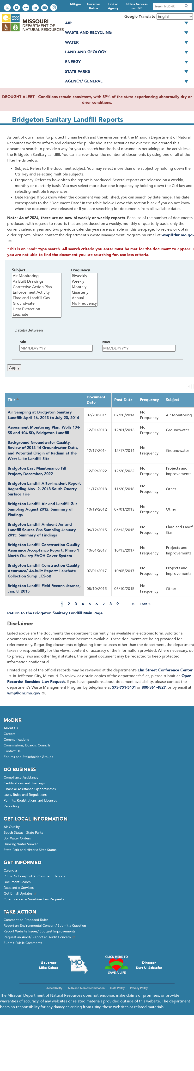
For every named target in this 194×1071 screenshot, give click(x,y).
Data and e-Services (19, 887)
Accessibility (54, 988)
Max (106, 342)
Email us (45, 8)
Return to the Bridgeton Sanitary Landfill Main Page (55, 613)
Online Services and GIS (137, 6)
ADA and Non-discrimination (86, 988)
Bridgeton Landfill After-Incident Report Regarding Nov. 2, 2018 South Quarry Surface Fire (44, 489)
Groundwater (36, 303)
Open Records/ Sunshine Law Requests (34, 899)
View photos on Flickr (26, 8)
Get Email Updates (20, 893)
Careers (9, 734)
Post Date (123, 399)
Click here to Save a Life (116, 964)
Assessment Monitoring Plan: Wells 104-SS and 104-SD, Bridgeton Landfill (44, 430)
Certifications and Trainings (24, 783)
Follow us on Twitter (8, 8)
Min (22, 342)
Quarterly (84, 292)
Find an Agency (113, 6)
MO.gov (75, 4)
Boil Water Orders (17, 838)
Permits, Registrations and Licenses (30, 800)
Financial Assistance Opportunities (30, 789)
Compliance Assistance (21, 777)
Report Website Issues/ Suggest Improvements (39, 931)
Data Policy (117, 988)
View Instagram (54, 8)
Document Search (17, 882)
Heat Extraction (36, 309)
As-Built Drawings (36, 281)
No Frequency (84, 303)
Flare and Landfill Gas (36, 298)
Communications (16, 739)
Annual (84, 298)
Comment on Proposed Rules (26, 920)
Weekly (84, 281)
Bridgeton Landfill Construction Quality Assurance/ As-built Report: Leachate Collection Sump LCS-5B (44, 571)
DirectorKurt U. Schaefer (149, 965)
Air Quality (12, 827)
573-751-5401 (124, 687)
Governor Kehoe (93, 6)
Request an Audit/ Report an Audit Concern (40, 937)
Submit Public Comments (23, 943)
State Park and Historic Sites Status (30, 850)
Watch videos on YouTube (17, 8)
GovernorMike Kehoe (48, 965)
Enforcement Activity (36, 292)
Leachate (36, 314)
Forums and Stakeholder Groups (28, 757)
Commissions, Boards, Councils (27, 745)
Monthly (84, 287)
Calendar (10, 870)
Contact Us (12, 751)
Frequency (80, 270)
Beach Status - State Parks (23, 832)
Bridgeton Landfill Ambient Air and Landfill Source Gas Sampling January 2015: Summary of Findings (42, 530)
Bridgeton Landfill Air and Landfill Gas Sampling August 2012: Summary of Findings (42, 509)
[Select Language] (175, 16)
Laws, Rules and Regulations (25, 794)
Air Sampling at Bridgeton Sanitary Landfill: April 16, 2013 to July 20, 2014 (43, 415)
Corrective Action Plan (36, 287)
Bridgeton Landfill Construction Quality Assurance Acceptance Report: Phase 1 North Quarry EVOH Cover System (44, 550)
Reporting (11, 806)
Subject (18, 270)
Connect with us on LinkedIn (36, 8)
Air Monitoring (36, 276)
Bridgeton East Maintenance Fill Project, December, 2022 (37, 471)
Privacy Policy (139, 988)
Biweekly (84, 276)
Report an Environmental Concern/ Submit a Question (45, 925)
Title (13, 399)
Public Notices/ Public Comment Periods (34, 876)
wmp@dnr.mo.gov (26, 693)
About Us (11, 728)
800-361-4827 (154, 687)
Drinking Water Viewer (21, 844)
